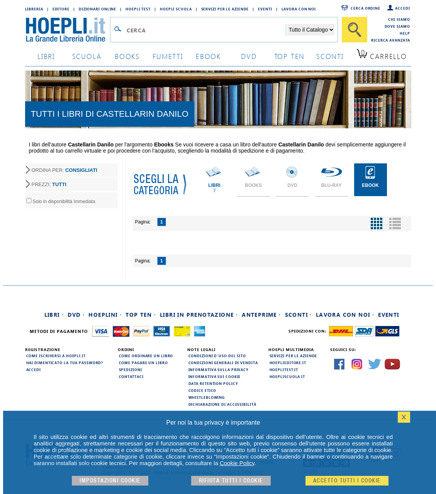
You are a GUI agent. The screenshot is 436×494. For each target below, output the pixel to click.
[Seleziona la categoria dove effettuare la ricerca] (310, 29)
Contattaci (131, 376)
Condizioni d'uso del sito (217, 355)
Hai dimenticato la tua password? (64, 362)
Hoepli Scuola (176, 9)
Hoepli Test (138, 9)
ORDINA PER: (64, 170)
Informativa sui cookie (214, 376)
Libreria (34, 9)
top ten (289, 56)
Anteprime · (261, 314)
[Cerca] (354, 29)
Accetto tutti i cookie (347, 481)
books (127, 56)
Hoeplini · (105, 314)
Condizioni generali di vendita (223, 362)
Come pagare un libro (143, 362)
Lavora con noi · (345, 314)
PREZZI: (49, 184)
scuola (87, 56)
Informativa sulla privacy (218, 369)
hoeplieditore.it (288, 362)
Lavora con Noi (299, 9)
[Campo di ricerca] (206, 30)
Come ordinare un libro (146, 355)
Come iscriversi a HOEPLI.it (56, 355)
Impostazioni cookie (110, 481)
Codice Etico (202, 390)
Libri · (54, 314)
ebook (208, 56)
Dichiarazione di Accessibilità (222, 404)
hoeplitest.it (284, 369)
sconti (330, 56)
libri (46, 56)
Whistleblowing (206, 397)
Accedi (402, 8)
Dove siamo (397, 26)
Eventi (265, 9)
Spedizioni (130, 369)
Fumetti (168, 56)
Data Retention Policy (213, 383)
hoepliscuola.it (287, 376)
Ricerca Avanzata (390, 40)
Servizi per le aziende (225, 9)
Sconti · (298, 314)
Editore (61, 9)
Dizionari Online (97, 9)
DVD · (76, 314)
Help (405, 33)
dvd (248, 56)
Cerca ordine (365, 8)
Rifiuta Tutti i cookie (231, 481)
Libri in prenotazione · (199, 314)
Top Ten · (141, 314)
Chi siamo (399, 19)
